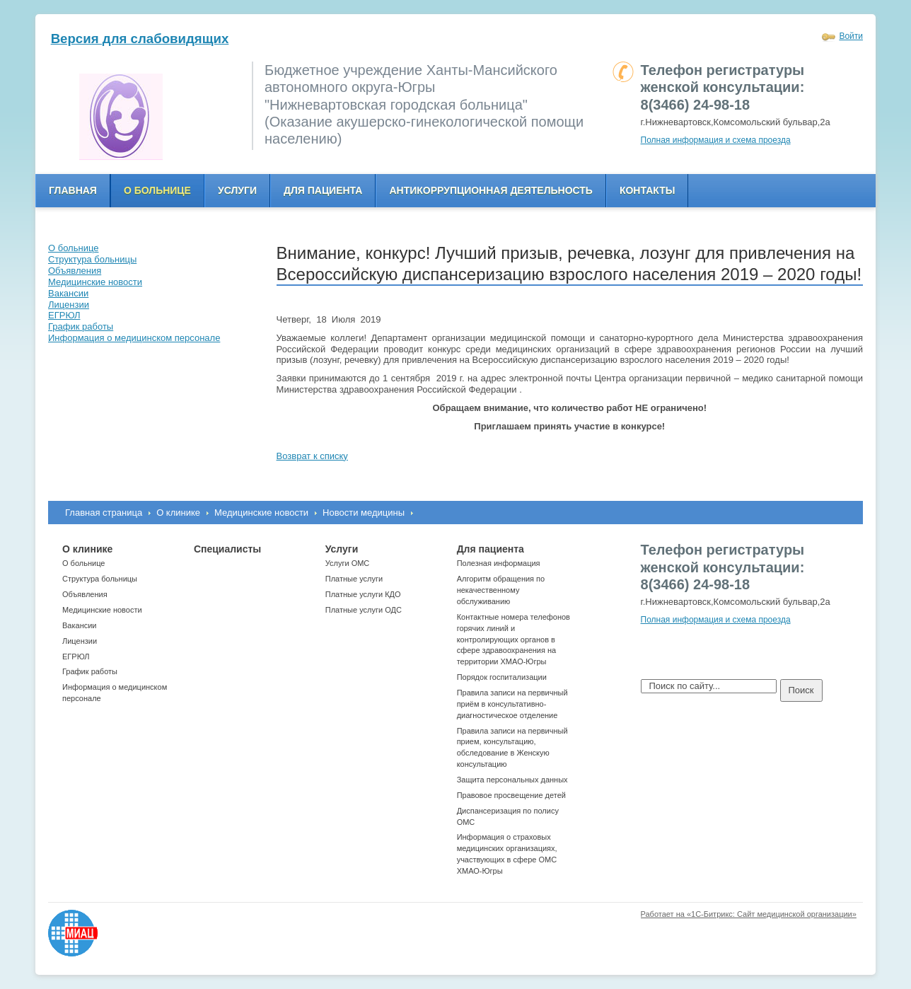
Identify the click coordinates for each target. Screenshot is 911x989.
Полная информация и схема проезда (716, 140)
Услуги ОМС (347, 563)
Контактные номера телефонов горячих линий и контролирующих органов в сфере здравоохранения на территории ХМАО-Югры (513, 639)
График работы (89, 671)
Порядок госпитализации (502, 677)
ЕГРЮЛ (75, 656)
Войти (851, 36)
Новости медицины (364, 512)
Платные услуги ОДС (363, 610)
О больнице (157, 190)
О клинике (178, 512)
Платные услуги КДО (363, 594)
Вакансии (79, 625)
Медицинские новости (261, 512)
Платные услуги (354, 578)
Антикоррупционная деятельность (491, 190)
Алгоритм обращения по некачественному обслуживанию (501, 590)
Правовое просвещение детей (511, 795)
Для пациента (323, 190)
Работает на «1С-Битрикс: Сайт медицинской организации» (749, 914)
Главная (73, 190)
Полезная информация (498, 563)
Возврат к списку (312, 456)
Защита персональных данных (512, 779)
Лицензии (79, 641)
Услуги (237, 190)
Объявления (85, 594)
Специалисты (227, 549)
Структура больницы (99, 578)
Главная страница (103, 512)
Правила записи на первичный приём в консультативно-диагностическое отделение (512, 703)
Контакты (647, 190)
